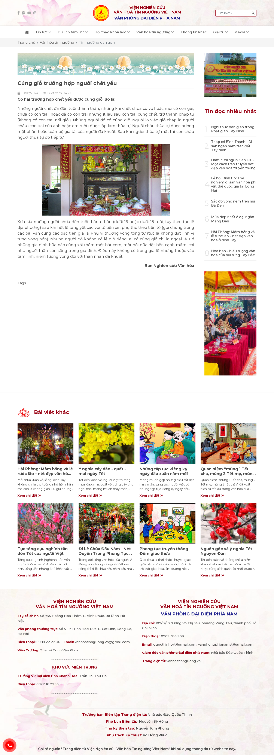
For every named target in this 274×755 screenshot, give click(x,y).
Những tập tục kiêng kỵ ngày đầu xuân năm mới (164, 471)
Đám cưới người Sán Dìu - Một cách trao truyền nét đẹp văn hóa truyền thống (233, 164)
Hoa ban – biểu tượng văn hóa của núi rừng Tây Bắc (233, 253)
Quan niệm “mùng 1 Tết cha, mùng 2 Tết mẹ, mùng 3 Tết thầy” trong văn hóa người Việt (228, 476)
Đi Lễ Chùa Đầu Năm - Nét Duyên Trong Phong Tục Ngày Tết (105, 553)
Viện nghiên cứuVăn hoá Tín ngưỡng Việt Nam (75, 604)
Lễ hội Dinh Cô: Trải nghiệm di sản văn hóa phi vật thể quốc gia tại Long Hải (233, 184)
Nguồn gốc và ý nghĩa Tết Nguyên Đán (226, 551)
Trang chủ (26, 42)
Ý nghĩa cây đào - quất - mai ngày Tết (102, 471)
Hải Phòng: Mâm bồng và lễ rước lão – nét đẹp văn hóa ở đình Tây (233, 236)
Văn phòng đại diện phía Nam (199, 614)
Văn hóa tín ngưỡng (57, 42)
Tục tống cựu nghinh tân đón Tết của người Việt (43, 551)
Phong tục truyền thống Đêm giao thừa (164, 551)
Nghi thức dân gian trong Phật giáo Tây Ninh (232, 129)
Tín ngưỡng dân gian (97, 42)
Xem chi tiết (29, 495)
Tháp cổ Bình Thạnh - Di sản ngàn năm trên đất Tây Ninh (231, 146)
